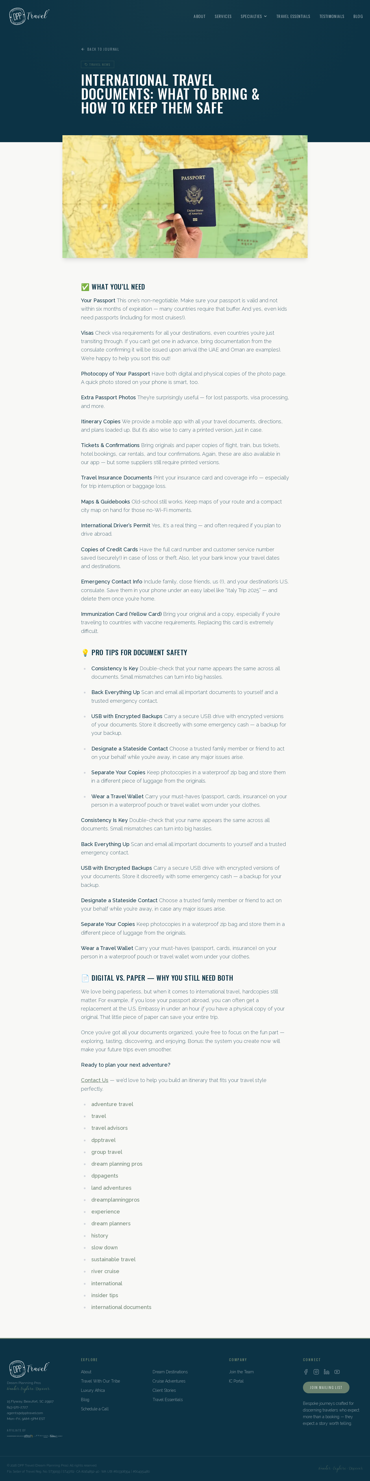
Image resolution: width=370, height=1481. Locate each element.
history (99, 1236)
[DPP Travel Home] (28, 16)
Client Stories (164, 1390)
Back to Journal (100, 49)
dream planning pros (117, 1164)
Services (223, 16)
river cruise (105, 1271)
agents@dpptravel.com (25, 1413)
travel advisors (109, 1128)
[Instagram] (316, 1372)
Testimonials (332, 16)
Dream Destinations (170, 1372)
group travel (106, 1152)
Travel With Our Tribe (100, 1381)
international (106, 1283)
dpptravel (103, 1140)
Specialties (254, 16)
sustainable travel (113, 1259)
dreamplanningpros (115, 1200)
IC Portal (236, 1381)
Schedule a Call (95, 1409)
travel (98, 1116)
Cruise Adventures (169, 1381)
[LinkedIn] (327, 1372)
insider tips (104, 1295)
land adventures (111, 1188)
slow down (104, 1247)
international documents (121, 1307)
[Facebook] (306, 1372)
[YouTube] (337, 1372)
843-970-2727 (17, 1407)
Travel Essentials (293, 16)
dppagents (104, 1176)
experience (105, 1212)
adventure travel (112, 1104)
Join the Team (241, 1372)
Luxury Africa (93, 1390)
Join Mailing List (326, 1387)
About (200, 16)
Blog (358, 16)
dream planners (111, 1223)
